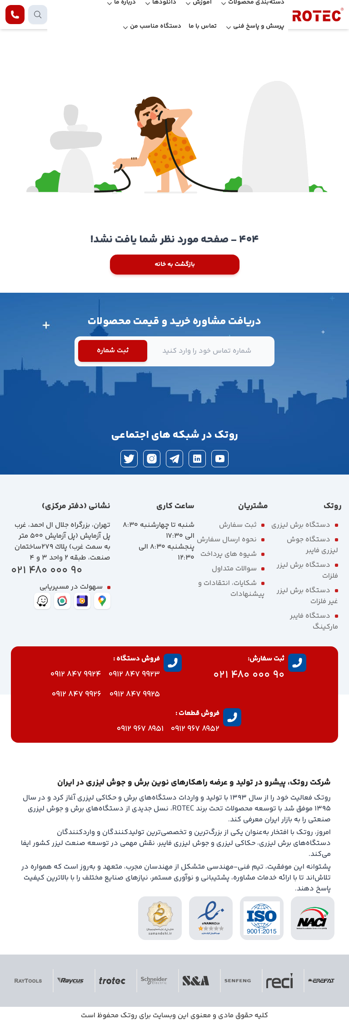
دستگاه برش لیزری (300, 525)
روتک (128, 1015)
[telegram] (174, 458)
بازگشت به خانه (175, 265)
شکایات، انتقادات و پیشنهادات (231, 589)
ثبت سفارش (238, 525)
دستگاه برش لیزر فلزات (307, 571)
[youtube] (220, 458)
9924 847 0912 (75, 674)
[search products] (37, 14)
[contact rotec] (15, 14)
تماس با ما (203, 26)
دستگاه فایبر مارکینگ (314, 621)
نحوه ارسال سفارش (227, 539)
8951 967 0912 (140, 729)
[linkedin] (197, 458)
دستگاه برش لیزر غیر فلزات (307, 596)
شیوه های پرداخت (228, 554)
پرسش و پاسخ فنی (258, 26)
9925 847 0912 (135, 694)
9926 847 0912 (76, 694)
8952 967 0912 (195, 729)
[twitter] (129, 458)
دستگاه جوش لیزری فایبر (312, 545)
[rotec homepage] (318, 14)
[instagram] (151, 458)
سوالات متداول (234, 569)
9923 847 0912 (134, 674)
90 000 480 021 (46, 570)
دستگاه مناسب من (155, 26)
